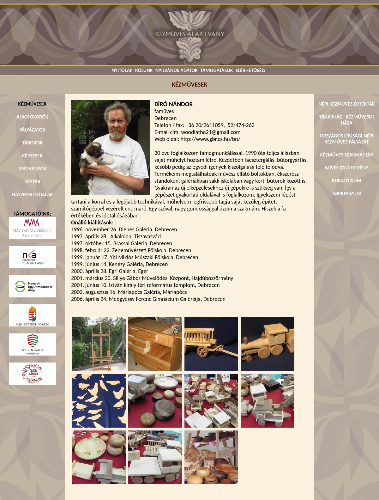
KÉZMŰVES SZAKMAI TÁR (346, 155)
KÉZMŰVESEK (32, 104)
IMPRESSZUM (346, 194)
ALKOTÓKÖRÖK (32, 117)
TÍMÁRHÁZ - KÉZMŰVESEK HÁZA (346, 120)
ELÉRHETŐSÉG (250, 70)
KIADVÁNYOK (32, 169)
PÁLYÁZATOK (32, 130)
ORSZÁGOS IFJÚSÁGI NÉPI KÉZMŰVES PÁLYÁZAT (346, 139)
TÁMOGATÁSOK (216, 70)
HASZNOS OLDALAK (32, 195)
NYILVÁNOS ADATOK (176, 70)
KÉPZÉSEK (32, 156)
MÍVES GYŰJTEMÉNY (346, 168)
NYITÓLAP (121, 70)
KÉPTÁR (32, 182)
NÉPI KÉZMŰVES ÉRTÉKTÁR (346, 104)
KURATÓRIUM (346, 181)
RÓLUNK (144, 70)
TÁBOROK (32, 143)
